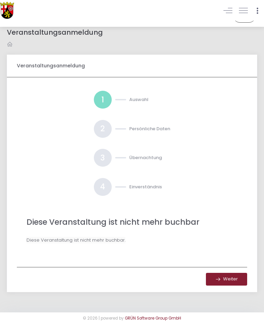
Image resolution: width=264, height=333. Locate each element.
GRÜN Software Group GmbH (153, 318)
